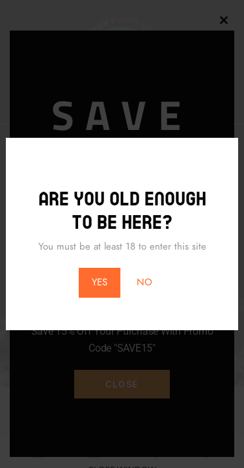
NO (144, 282)
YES (99, 282)
